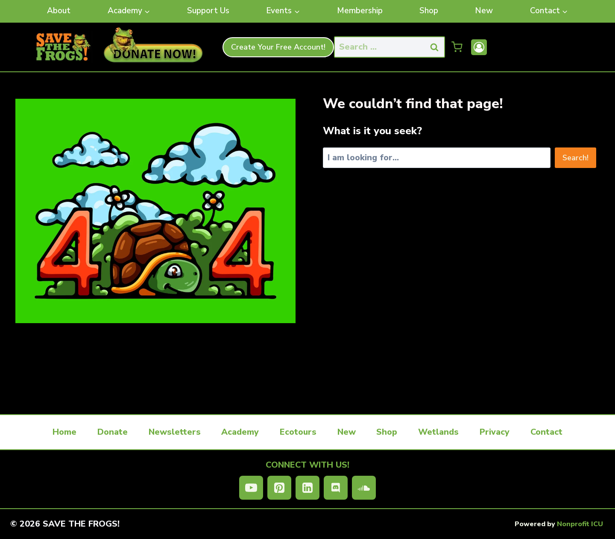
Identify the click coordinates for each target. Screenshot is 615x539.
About (58, 10)
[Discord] (336, 488)
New (484, 10)
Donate (112, 432)
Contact (546, 432)
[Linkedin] (307, 488)
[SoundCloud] (364, 488)
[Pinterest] (279, 488)
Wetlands (438, 432)
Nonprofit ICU (580, 524)
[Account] (479, 47)
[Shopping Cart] (457, 47)
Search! (575, 158)
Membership (360, 10)
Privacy (495, 432)
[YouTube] (251, 488)
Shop (428, 10)
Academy (240, 432)
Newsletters (175, 432)
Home (64, 432)
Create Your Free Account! (278, 47)
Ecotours (298, 432)
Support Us (208, 10)
